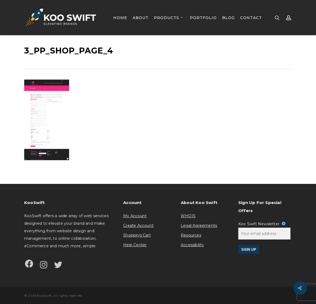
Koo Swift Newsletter (261, 223)
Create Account (138, 225)
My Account (135, 215)
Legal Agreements (199, 225)
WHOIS (188, 215)
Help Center (135, 244)
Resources (191, 235)
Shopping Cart (137, 235)
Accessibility (192, 244)
